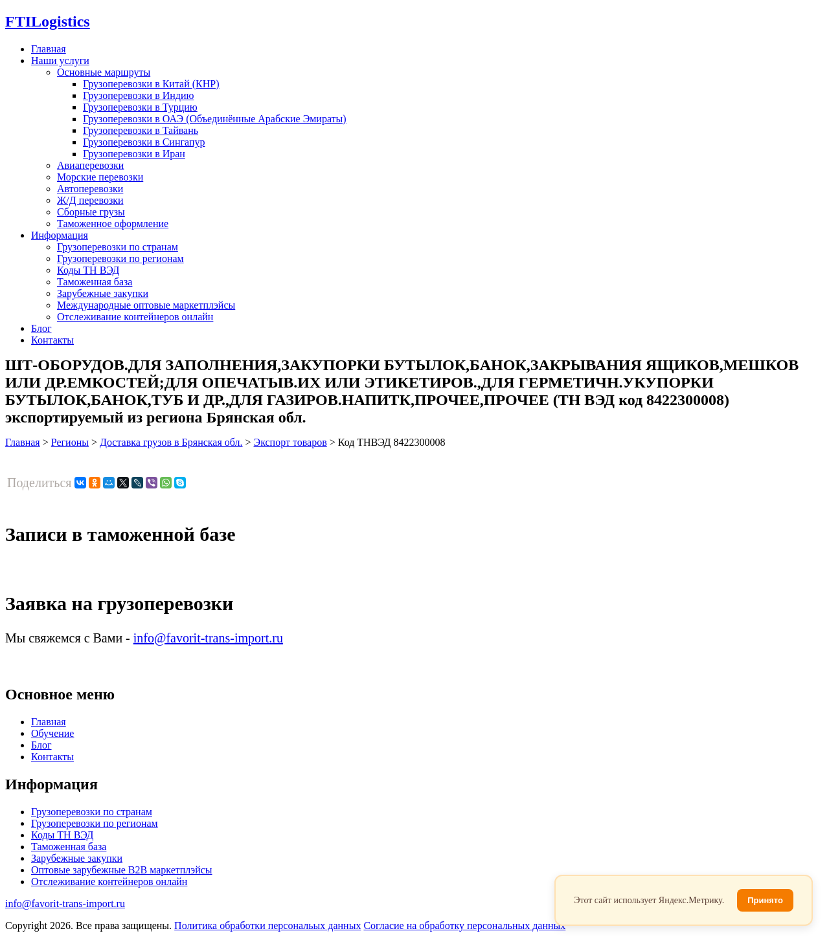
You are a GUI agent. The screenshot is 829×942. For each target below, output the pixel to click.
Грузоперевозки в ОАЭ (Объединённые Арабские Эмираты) (214, 118)
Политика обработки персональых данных (267, 925)
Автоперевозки (90, 188)
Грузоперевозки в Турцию (140, 107)
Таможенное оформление (112, 223)
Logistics (47, 21)
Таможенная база (94, 281)
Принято (765, 900)
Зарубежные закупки (102, 293)
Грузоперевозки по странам (117, 246)
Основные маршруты (103, 72)
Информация (59, 235)
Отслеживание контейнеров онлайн (135, 316)
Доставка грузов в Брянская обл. (171, 442)
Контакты (52, 339)
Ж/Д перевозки (90, 200)
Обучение (52, 733)
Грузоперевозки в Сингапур (144, 142)
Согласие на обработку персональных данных (464, 925)
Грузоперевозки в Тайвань (140, 130)
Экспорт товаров (290, 442)
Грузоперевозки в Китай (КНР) (151, 83)
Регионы (70, 442)
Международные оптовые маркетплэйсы (146, 305)
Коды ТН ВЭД (88, 270)
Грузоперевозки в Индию (138, 95)
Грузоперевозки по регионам (120, 258)
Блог (41, 328)
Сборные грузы (91, 211)
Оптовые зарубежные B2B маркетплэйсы (121, 869)
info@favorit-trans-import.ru (208, 638)
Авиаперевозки (90, 165)
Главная (48, 48)
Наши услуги (60, 60)
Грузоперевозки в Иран (134, 153)
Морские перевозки (100, 176)
